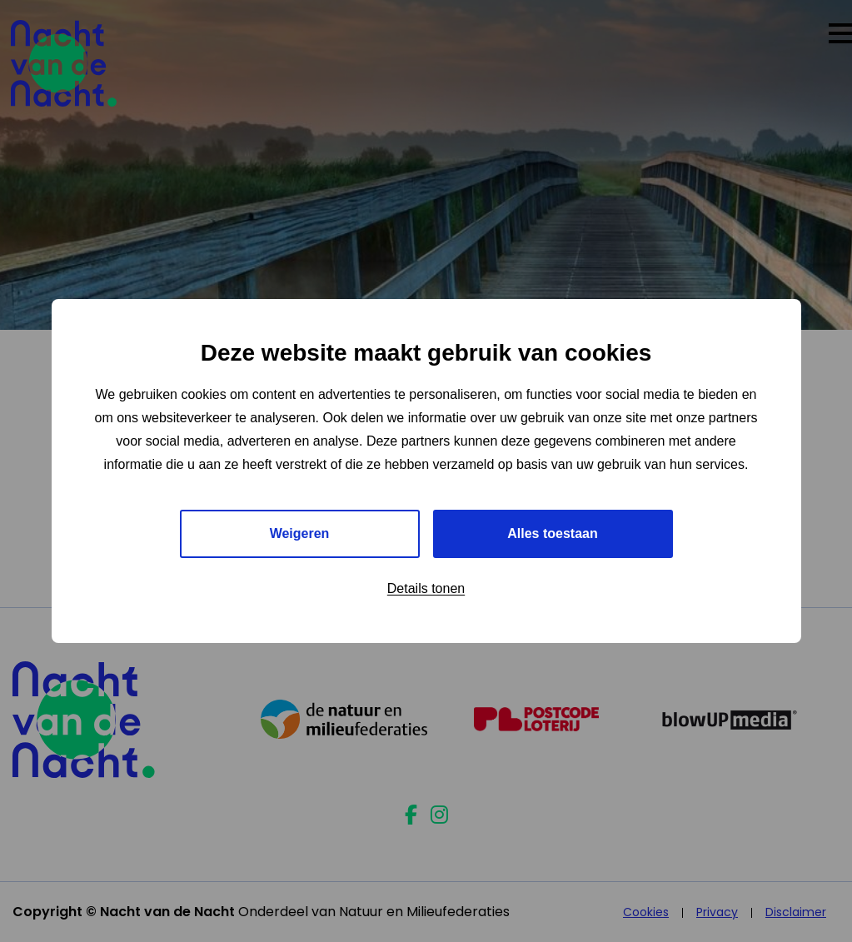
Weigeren (300, 533)
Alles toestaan (552, 533)
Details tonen (426, 588)
